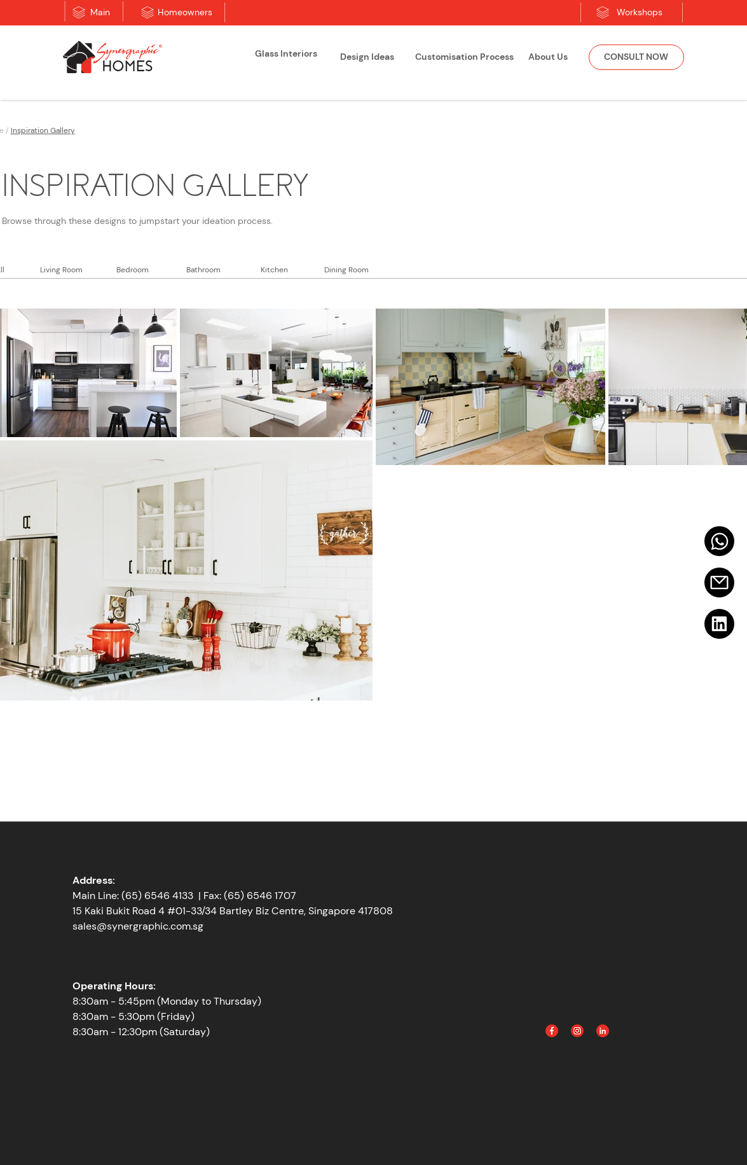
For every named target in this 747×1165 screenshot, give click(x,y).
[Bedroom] (133, 269)
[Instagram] (577, 1030)
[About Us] (548, 57)
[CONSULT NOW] (636, 57)
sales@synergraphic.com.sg (137, 926)
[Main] (100, 12)
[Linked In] (602, 1030)
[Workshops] (639, 12)
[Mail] (719, 541)
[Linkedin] (719, 624)
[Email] (719, 582)
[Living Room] (62, 269)
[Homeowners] (185, 12)
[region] (286, 58)
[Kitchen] (275, 269)
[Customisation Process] (464, 57)
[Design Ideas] (367, 57)
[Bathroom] (203, 269)
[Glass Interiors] (286, 54)
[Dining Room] (346, 269)
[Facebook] (551, 1030)
